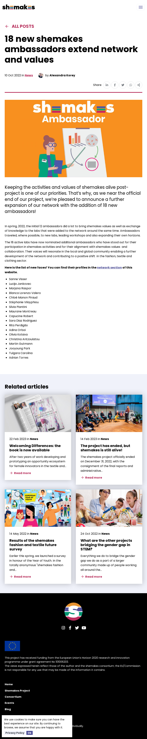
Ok (29, 733)
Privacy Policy (14, 733)
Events (9, 703)
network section (109, 267)
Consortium (13, 697)
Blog (8, 709)
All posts (19, 26)
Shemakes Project (17, 690)
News (29, 75)
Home (9, 684)
